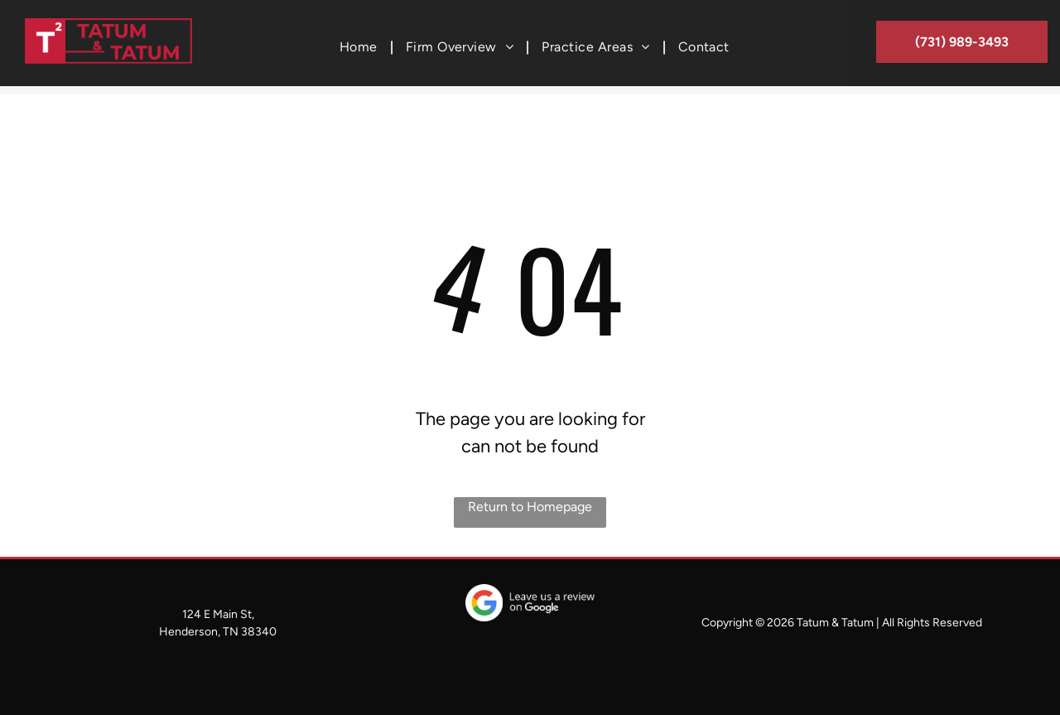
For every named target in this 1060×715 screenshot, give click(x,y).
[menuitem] (360, 47)
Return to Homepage (530, 507)
